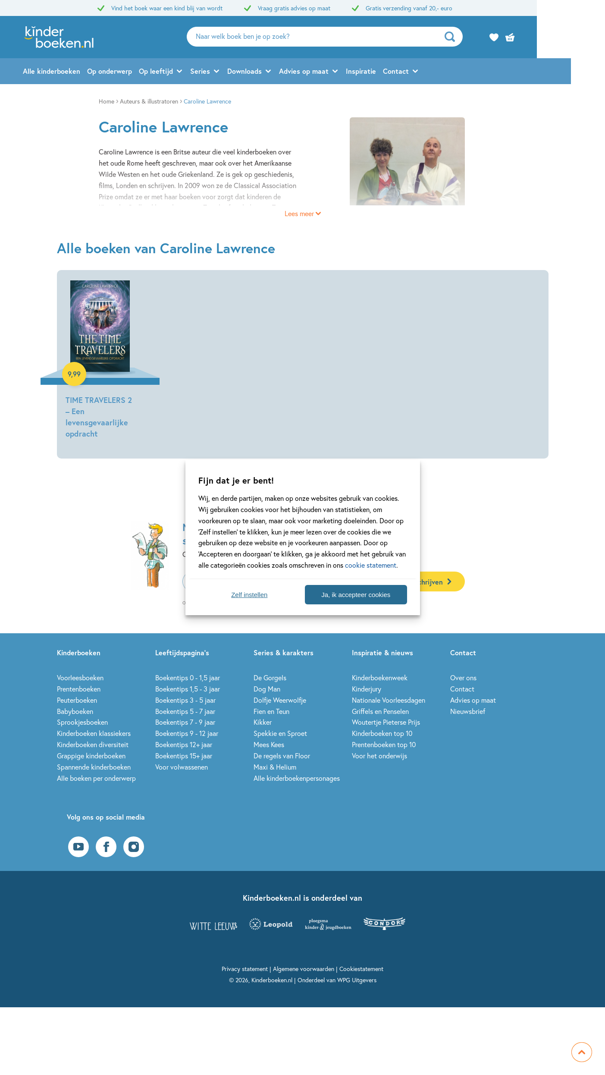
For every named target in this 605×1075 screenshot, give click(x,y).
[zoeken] (486, 37)
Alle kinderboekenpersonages (297, 778)
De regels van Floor (282, 755)
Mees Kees (269, 744)
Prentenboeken (78, 688)
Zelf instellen (249, 594)
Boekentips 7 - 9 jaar (185, 721)
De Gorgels (270, 677)
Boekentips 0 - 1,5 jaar (187, 677)
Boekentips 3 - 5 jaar (185, 699)
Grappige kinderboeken (91, 755)
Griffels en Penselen (380, 711)
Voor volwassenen (181, 766)
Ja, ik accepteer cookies (355, 594)
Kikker (263, 721)
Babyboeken (75, 711)
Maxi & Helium (275, 766)
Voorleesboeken (80, 677)
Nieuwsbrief (467, 711)
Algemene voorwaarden (303, 969)
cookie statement (370, 564)
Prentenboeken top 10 (384, 744)
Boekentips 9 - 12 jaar (186, 733)
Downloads (278, 71)
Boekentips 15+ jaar (183, 755)
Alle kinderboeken (85, 71)
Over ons (463, 677)
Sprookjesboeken (82, 721)
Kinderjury (366, 688)
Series (234, 71)
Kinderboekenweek (380, 677)
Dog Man (267, 688)
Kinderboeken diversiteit (93, 744)
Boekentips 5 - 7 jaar (185, 711)
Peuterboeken (77, 699)
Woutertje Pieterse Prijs (386, 721)
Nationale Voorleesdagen (388, 699)
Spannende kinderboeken (94, 766)
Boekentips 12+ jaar (183, 744)
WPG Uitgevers (356, 980)
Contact (430, 71)
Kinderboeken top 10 (382, 733)
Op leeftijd (190, 71)
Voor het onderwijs (379, 755)
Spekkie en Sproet (280, 733)
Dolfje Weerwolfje (280, 699)
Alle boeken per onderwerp (96, 778)
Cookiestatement (361, 969)
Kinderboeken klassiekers (94, 733)
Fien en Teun (271, 711)
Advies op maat (338, 71)
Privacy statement (245, 969)
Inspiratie (395, 71)
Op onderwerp (143, 71)
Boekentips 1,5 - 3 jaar (187, 688)
